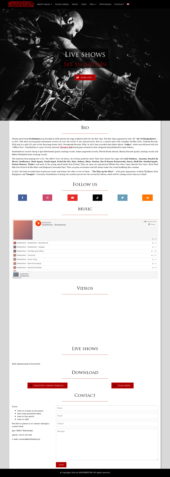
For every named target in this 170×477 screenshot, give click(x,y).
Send (61, 465)
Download (105, 4)
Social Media (62, 4)
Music (75, 4)
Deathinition (21, 4)
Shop (83, 4)
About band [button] (44, 4)
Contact (119, 4)
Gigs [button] (93, 4)
